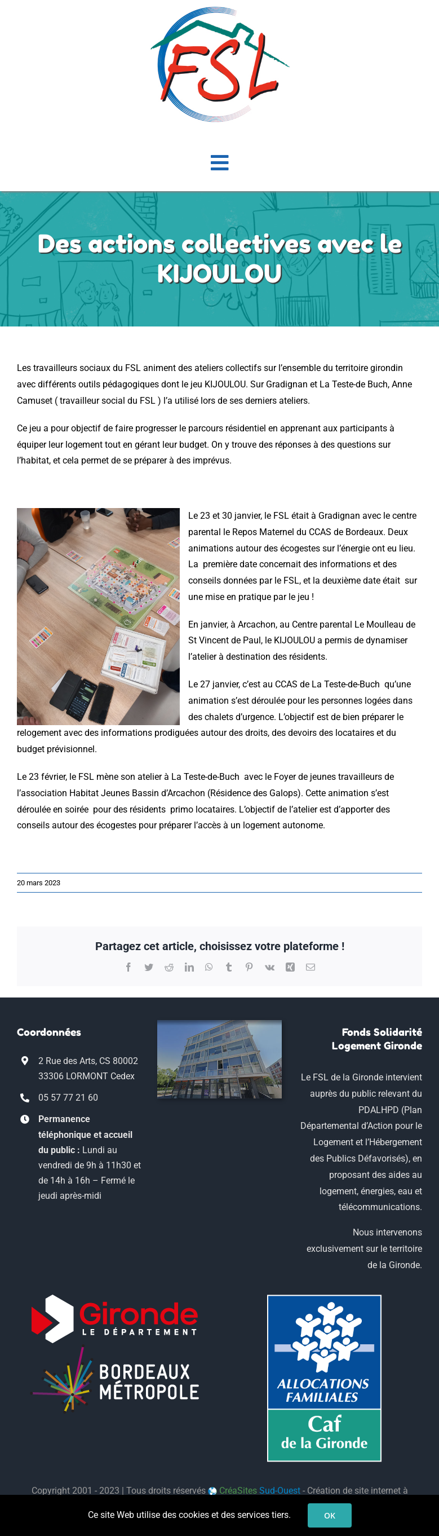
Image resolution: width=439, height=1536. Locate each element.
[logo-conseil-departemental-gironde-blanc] (114, 1298)
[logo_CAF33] (324, 1298)
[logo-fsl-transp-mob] (219, 10)
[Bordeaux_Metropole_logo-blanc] (114, 1348)
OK (329, 1515)
